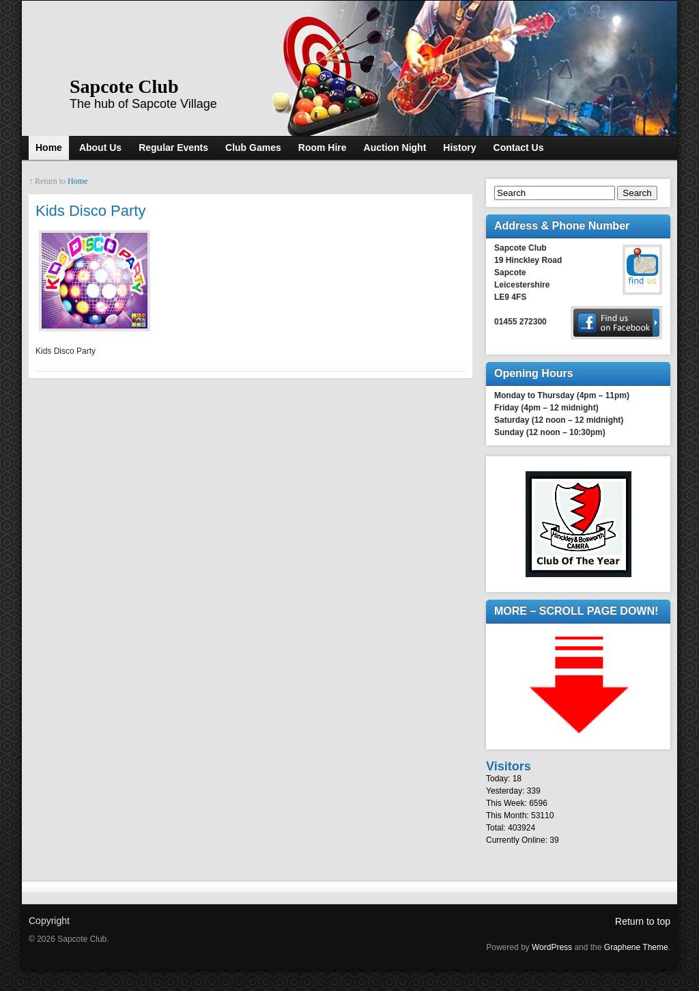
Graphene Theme (636, 947)
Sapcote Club (124, 86)
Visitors (508, 766)
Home (77, 181)
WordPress (552, 947)
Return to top (642, 921)
